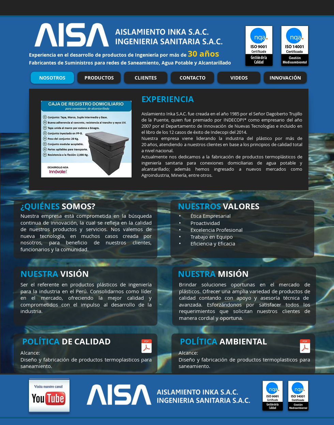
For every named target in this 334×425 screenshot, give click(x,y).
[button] (86, 139)
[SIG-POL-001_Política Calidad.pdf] (146, 347)
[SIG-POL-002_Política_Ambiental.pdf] (305, 347)
